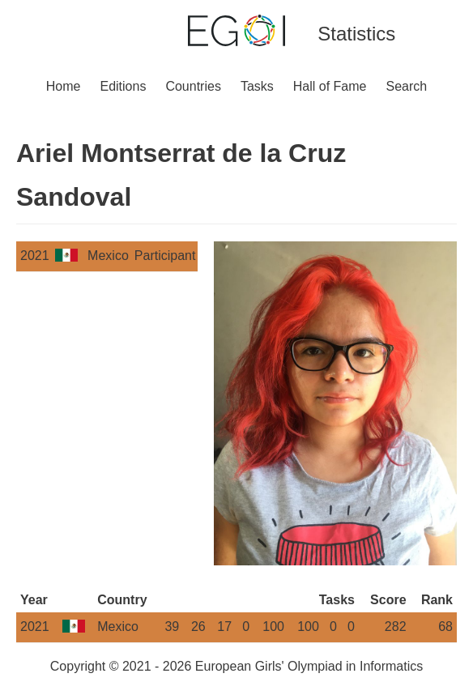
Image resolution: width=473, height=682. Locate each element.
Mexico (108, 255)
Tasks (257, 86)
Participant (165, 255)
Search (407, 86)
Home (63, 86)
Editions (123, 86)
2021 (34, 255)
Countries (192, 86)
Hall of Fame (330, 86)
